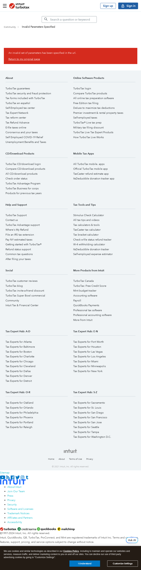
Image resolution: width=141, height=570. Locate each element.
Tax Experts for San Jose (87, 422)
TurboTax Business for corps (22, 188)
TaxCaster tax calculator (87, 229)
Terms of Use (75, 459)
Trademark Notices (18, 513)
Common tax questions (19, 254)
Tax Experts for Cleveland (20, 366)
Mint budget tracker (84, 290)
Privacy (89, 459)
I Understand (84, 563)
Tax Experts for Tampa (86, 432)
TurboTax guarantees (18, 88)
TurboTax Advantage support (23, 225)
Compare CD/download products (25, 168)
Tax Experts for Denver (19, 376)
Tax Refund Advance (17, 122)
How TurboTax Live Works (88, 137)
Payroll (77, 300)
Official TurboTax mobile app (90, 168)
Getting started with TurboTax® (23, 244)
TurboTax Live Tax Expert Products (93, 132)
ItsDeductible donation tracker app (93, 178)
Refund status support (18, 249)
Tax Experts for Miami (85, 361)
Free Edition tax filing (85, 103)
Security (12, 504)
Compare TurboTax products (90, 93)
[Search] (69, 19)
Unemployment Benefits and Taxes (26, 142)
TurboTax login (82, 88)
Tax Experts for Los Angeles (89, 356)
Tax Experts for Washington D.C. (92, 436)
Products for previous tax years (23, 193)
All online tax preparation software (93, 98)
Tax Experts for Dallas (18, 371)
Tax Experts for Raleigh (19, 427)
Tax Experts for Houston (87, 346)
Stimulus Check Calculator (88, 215)
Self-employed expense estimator (93, 254)
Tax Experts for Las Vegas (88, 351)
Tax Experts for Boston (19, 351)
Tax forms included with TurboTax (25, 98)
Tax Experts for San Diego (88, 412)
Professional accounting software (92, 315)
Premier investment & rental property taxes (98, 112)
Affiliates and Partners (19, 517)
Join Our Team (16, 491)
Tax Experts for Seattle (86, 427)
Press (10, 495)
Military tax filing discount (88, 127)
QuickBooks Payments (86, 305)
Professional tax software (87, 310)
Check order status (16, 178)
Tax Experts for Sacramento (89, 402)
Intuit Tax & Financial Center (22, 305)
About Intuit (14, 487)
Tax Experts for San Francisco (90, 417)
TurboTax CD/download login (23, 164)
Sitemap (5, 472)
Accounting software (85, 295)
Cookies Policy (71, 551)
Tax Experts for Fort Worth (88, 341)
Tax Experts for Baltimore (20, 346)
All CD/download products (21, 173)
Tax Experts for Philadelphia (22, 412)
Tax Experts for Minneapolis (89, 366)
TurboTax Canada (83, 281)
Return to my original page (24, 59)
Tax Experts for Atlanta (19, 341)
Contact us (12, 220)
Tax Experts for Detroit (19, 381)
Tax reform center (16, 117)
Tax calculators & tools (86, 225)
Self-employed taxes (85, 117)
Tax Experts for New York (87, 371)
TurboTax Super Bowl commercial (25, 295)
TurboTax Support (16, 215)
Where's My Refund (17, 229)
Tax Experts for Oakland (19, 402)
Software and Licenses (20, 509)
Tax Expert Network (17, 112)
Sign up (108, 6)
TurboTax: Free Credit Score (89, 285)
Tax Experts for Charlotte (20, 356)
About (62, 459)
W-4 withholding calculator (89, 244)
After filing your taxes (18, 259)
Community (10, 27)
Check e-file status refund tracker (92, 239)
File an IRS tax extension (20, 234)
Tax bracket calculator (86, 234)
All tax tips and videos (86, 220)
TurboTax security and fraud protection (28, 93)
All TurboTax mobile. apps (88, 164)
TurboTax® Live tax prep (87, 122)
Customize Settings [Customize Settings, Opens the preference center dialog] (122, 563)
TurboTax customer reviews (21, 281)
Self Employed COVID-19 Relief (24, 137)
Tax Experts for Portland (19, 422)
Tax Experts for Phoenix (19, 417)
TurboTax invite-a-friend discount (25, 290)
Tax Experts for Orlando (19, 407)
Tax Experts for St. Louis (87, 407)
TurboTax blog (14, 285)
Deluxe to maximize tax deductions (94, 108)
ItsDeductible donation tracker (91, 249)
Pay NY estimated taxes (19, 239)
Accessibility (14, 522)
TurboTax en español (18, 103)
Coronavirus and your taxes (22, 132)
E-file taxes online (16, 127)
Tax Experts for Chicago (19, 361)
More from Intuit (82, 320)
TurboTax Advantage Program (23, 183)
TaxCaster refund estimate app (91, 173)
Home (51, 459)
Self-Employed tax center (20, 108)
